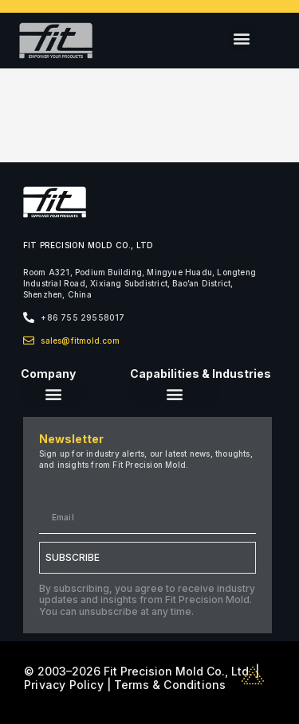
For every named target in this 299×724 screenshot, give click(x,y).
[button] (242, 38)
